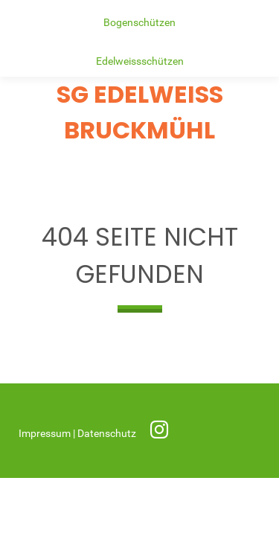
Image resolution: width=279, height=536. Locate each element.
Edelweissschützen (140, 61)
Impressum (46, 433)
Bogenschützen (139, 22)
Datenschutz (107, 433)
